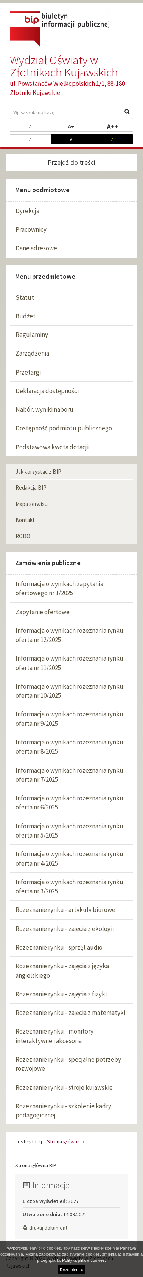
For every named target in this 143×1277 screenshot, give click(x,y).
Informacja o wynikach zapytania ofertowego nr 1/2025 (59, 588)
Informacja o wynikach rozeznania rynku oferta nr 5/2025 (69, 830)
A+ (80, 126)
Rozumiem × (71, 1270)
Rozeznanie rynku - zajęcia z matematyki (70, 1012)
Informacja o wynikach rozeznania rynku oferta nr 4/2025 (69, 858)
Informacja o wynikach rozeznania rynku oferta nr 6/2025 (69, 802)
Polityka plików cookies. (84, 1260)
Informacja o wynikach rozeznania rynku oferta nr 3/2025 (69, 886)
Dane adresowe (36, 248)
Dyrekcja (27, 211)
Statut (25, 297)
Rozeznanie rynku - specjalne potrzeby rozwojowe (68, 1064)
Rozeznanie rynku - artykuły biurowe (65, 910)
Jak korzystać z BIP (38, 471)
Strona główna (63, 1141)
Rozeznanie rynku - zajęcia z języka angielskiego (62, 970)
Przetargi (28, 372)
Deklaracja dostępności (47, 391)
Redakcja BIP (31, 487)
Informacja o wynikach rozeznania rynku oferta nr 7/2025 (69, 775)
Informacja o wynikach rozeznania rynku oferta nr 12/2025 (69, 635)
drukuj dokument (45, 1227)
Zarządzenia (32, 353)
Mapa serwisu (32, 503)
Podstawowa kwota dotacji (52, 447)
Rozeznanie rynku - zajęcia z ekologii (65, 929)
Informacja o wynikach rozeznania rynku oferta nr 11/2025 (69, 663)
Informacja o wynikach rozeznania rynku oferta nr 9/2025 (69, 718)
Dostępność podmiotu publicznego (64, 428)
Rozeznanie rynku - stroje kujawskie (64, 1087)
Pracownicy (31, 229)
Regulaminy (32, 334)
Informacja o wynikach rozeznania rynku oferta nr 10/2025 (69, 691)
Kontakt (25, 519)
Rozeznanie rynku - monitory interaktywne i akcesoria (54, 1036)
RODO (23, 536)
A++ (120, 126)
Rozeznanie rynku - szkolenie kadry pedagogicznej (63, 1110)
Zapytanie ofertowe (43, 612)
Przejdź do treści (71, 162)
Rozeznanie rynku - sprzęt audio (59, 947)
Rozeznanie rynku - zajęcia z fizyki (61, 994)
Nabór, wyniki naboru (44, 409)
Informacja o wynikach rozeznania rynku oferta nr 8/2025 (69, 746)
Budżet (26, 316)
